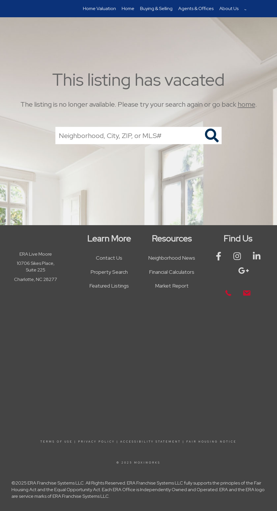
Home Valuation (99, 8)
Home (128, 8)
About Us (229, 8)
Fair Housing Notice (211, 441)
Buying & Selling (156, 8)
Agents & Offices (196, 8)
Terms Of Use (56, 441)
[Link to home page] (34, 8)
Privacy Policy (96, 441)
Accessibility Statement (150, 441)
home (246, 104)
